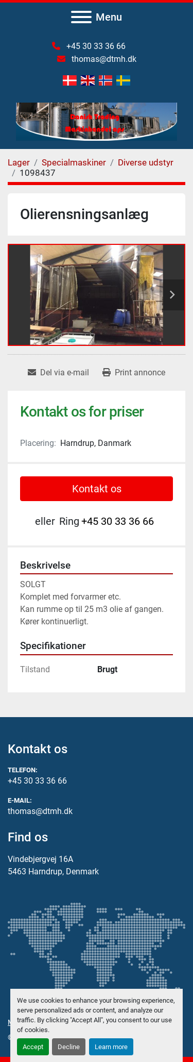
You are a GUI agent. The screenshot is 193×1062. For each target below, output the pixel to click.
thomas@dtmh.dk (102, 59)
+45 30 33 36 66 (95, 46)
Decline (69, 1047)
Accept (33, 1047)
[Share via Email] (58, 373)
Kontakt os (96, 489)
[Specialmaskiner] (74, 162)
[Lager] (19, 162)
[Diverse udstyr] (145, 162)
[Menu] (81, 17)
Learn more (111, 1047)
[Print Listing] (134, 373)
